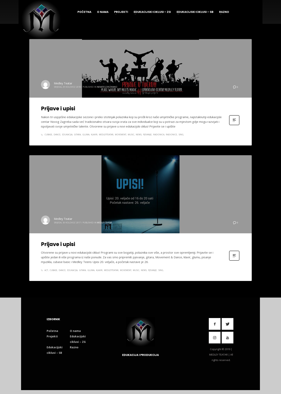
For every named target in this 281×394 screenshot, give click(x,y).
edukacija (67, 134)
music (131, 134)
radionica (158, 134)
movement (120, 134)
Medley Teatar (63, 83)
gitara (77, 134)
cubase (48, 134)
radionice (171, 134)
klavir (94, 134)
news (138, 134)
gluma (85, 134)
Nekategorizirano (107, 87)
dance (57, 134)
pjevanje (147, 134)
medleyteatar (106, 134)
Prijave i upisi (58, 108)
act (46, 270)
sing (181, 134)
